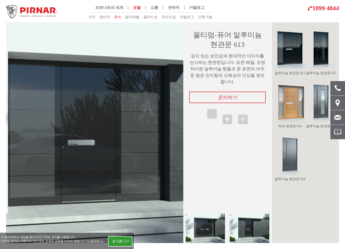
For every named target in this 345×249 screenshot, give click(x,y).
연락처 (173, 8)
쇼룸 (154, 8)
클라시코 (150, 17)
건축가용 (205, 17)
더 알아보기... (95, 241)
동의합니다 (120, 241)
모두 (92, 17)
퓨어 (117, 17)
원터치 (104, 17)
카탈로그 (187, 17)
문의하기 (227, 97)
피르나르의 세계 (109, 8)
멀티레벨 (132, 17)
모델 (137, 8)
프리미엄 (168, 17)
